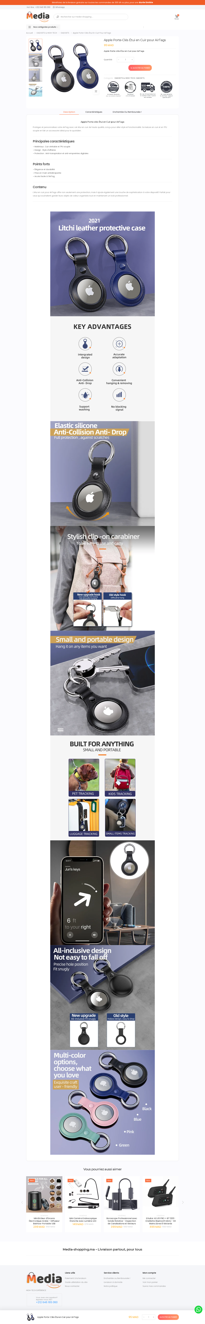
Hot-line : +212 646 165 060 (38, 7)
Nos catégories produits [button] (45, 27)
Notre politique (110, 1286)
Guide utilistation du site (76, 1282)
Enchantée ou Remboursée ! (117, 1278)
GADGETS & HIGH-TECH (46, 33)
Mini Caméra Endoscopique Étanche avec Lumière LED (83, 1219)
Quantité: (108, 59)
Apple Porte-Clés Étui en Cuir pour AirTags (92, 33)
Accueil (29, 33)
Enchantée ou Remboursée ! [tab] (127, 111)
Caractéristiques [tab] (93, 111)
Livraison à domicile (113, 1282)
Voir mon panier (150, 1282)
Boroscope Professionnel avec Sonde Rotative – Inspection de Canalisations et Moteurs (121, 1221)
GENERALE (44, 1215)
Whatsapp (59, 7)
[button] (177, 16)
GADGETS (65, 33)
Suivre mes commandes (154, 1286)
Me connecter (149, 1278)
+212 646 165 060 (47, 1302)
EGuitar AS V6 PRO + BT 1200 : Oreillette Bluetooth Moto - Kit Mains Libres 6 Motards (160, 1221)
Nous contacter (72, 1286)
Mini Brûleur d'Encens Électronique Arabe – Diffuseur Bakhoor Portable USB (44, 1221)
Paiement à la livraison (75, 1278)
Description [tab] (69, 111)
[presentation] (22, 1202)
